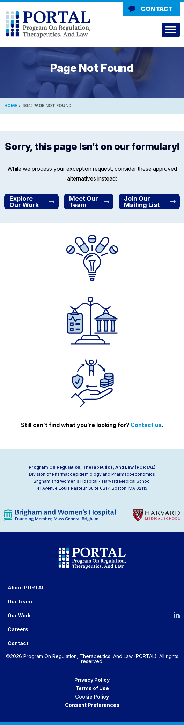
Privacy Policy (92, 680)
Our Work (19, 615)
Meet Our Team (83, 201)
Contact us (146, 424)
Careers (18, 629)
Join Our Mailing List (142, 201)
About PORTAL (26, 587)
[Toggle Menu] (170, 29)
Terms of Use (92, 688)
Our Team (20, 601)
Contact (157, 9)
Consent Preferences (92, 705)
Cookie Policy (92, 697)
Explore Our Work (24, 201)
